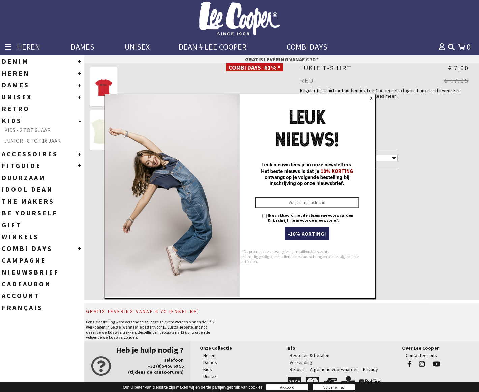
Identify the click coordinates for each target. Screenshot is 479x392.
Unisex (209, 376)
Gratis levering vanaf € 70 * (282, 59)
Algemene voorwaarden (334, 369)
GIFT (12, 224)
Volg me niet (333, 387)
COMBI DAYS (307, 47)
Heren (209, 355)
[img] (451, 47)
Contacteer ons (421, 355)
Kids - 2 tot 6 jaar (27, 130)
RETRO (16, 108)
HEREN (28, 47)
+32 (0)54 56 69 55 (166, 366)
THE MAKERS (28, 201)
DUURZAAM (24, 177)
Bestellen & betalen (309, 355)
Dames (210, 362)
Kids (207, 369)
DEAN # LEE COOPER (212, 47)
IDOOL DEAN (27, 189)
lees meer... (387, 96)
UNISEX (137, 47)
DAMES (82, 47)
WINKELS (20, 236)
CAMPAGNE (24, 260)
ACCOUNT (21, 295)
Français (22, 307)
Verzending (301, 362)
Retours (298, 369)
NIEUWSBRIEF (30, 272)
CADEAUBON (26, 284)
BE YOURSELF (30, 213)
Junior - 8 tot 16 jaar (32, 140)
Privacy (370, 369)
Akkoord (287, 387)
